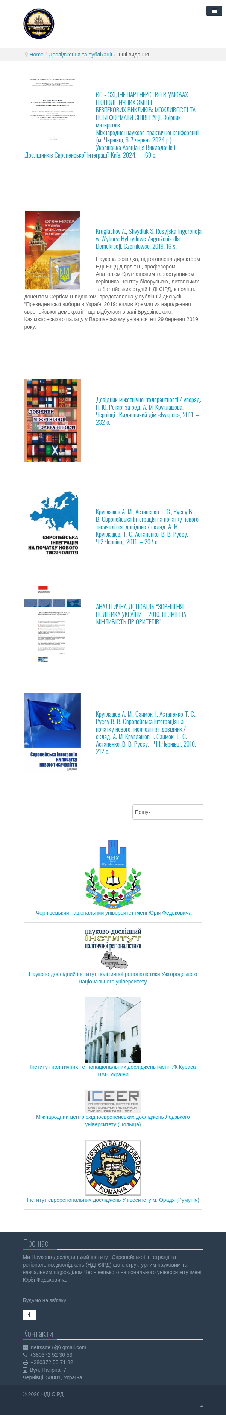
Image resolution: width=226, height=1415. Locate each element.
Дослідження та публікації (80, 55)
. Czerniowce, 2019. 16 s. (149, 246)
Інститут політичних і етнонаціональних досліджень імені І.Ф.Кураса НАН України (113, 1037)
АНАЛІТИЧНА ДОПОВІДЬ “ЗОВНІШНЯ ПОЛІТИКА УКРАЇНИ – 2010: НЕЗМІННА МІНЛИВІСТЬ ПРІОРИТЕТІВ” (141, 613)
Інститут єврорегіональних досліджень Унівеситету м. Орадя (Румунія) (113, 1171)
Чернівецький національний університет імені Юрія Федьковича (114, 913)
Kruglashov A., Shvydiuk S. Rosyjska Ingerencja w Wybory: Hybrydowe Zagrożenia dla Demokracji (149, 238)
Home (37, 55)
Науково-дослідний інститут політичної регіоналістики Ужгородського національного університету (113, 956)
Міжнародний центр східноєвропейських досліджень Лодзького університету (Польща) (113, 1109)
